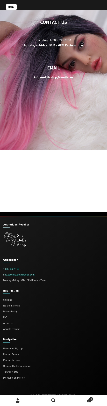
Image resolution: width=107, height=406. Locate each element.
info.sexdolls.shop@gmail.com (19, 274)
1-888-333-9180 (11, 269)
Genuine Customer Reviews (17, 366)
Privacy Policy (10, 311)
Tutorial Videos (10, 372)
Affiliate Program (11, 329)
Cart (82, 398)
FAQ (5, 317)
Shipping (7, 300)
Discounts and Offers (14, 377)
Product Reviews (11, 360)
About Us (8, 323)
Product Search (11, 354)
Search (53, 400)
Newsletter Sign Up (13, 348)
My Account (18, 400)
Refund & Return (11, 305)
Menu (11, 7)
